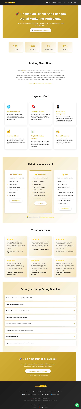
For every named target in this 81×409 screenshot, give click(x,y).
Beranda (48, 2)
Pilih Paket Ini (15, 200)
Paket (64, 2)
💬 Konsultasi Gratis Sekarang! (40, 30)
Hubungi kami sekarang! (47, 217)
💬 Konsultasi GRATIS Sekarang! (38, 371)
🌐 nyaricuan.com (55, 394)
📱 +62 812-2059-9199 (43, 394)
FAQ (75, 2)
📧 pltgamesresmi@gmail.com (29, 394)
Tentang (54, 2)
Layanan (59, 2)
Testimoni (70, 2)
